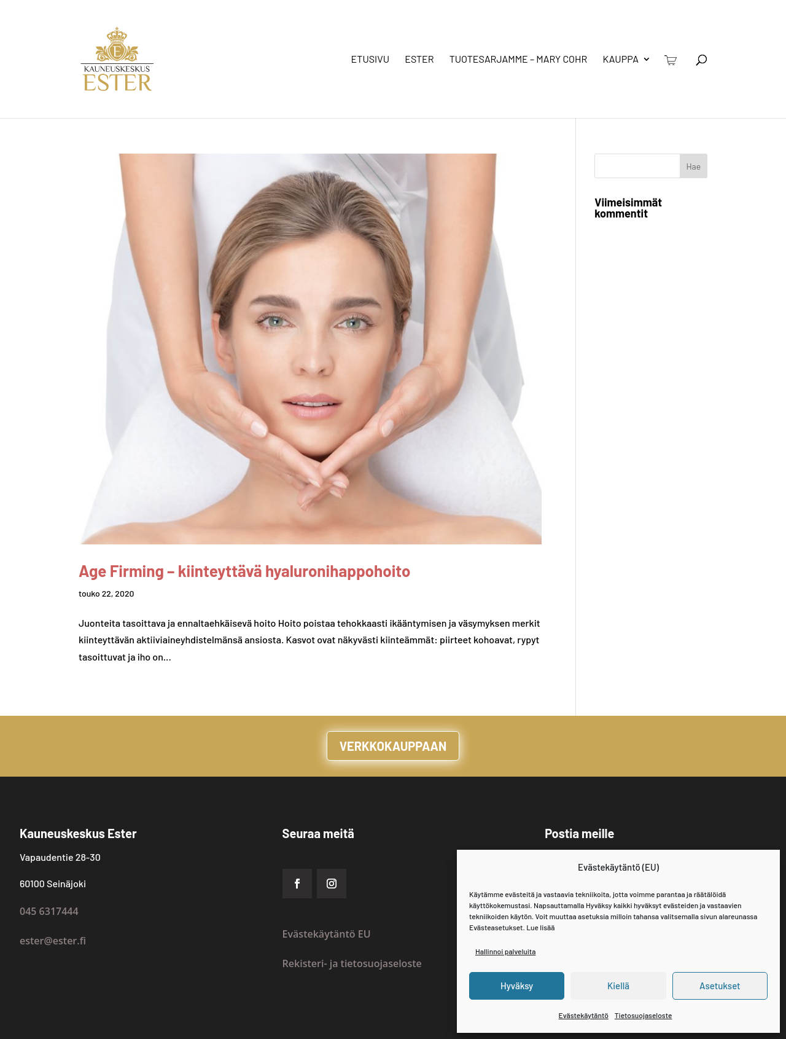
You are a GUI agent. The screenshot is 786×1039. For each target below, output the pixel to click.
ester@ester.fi (53, 940)
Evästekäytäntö (584, 1015)
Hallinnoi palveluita (505, 951)
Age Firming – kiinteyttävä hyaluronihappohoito (245, 570)
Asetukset (720, 985)
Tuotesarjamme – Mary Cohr (518, 60)
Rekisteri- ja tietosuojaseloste (352, 963)
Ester (419, 60)
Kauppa (621, 60)
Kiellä (618, 985)
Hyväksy (516, 985)
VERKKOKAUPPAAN (393, 746)
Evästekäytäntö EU (326, 934)
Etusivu (370, 60)
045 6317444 (49, 911)
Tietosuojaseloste (643, 1015)
